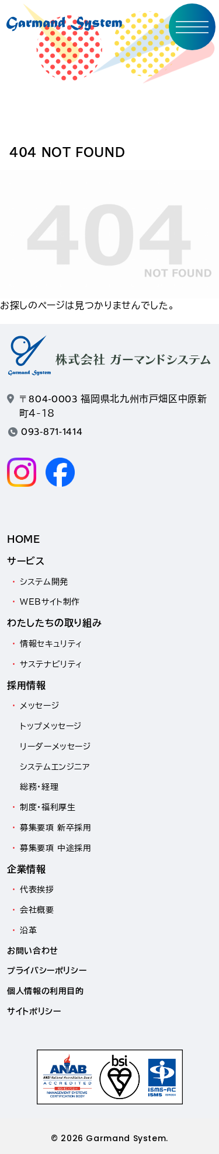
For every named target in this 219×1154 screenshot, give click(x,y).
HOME (23, 539)
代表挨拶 (37, 889)
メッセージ (39, 706)
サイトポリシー (34, 1011)
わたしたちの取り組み (54, 622)
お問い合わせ (32, 951)
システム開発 (44, 582)
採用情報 (26, 685)
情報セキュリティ (51, 644)
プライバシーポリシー (46, 971)
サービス (26, 561)
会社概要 (37, 910)
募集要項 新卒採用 (56, 828)
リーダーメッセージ (55, 746)
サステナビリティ (51, 664)
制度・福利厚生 (47, 807)
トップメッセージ (51, 726)
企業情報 (26, 869)
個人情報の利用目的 (45, 991)
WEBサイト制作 (50, 602)
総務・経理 (39, 787)
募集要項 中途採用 (56, 848)
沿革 (28, 930)
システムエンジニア (55, 767)
